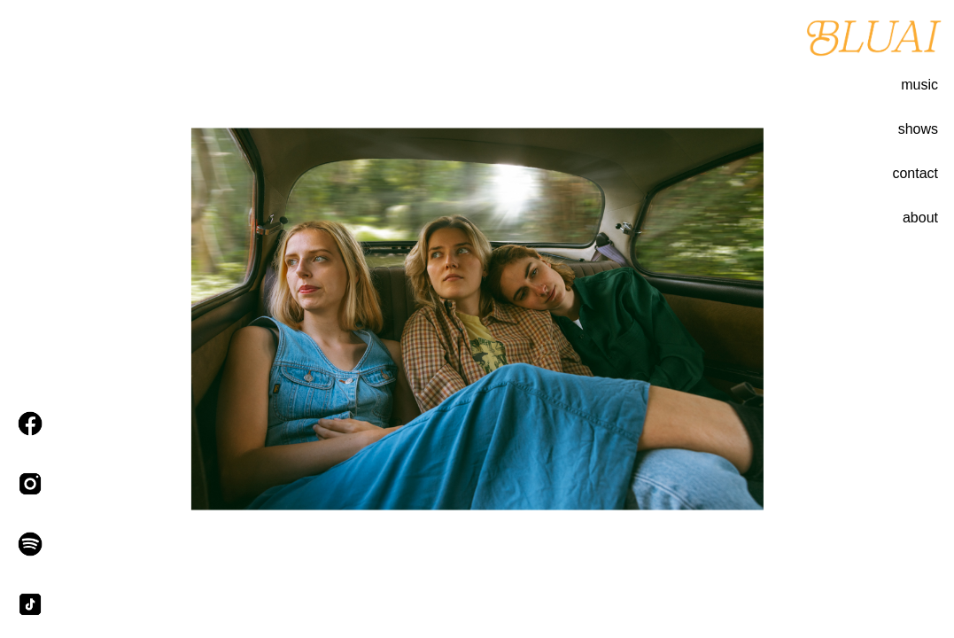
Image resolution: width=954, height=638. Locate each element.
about (920, 217)
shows (918, 128)
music (919, 84)
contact (915, 173)
